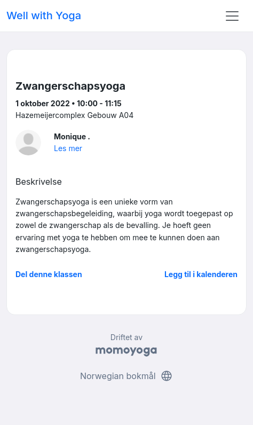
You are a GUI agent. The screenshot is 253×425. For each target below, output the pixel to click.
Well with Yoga (43, 15)
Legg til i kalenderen (201, 274)
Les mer (68, 148)
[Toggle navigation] (232, 16)
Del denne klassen (48, 274)
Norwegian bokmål (126, 375)
